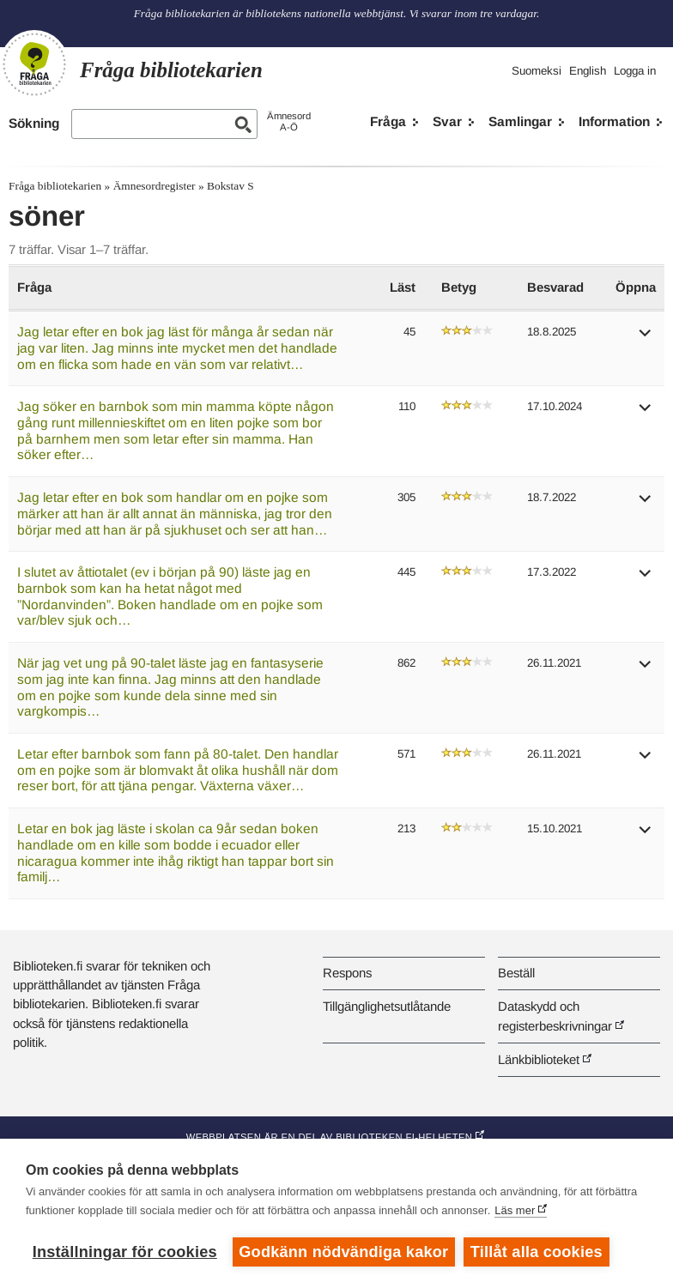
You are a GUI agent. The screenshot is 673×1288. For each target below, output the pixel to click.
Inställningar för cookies (125, 1252)
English (587, 70)
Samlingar (520, 121)
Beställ (516, 972)
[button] (645, 338)
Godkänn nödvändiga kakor (343, 1252)
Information (614, 121)
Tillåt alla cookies (536, 1252)
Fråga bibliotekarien (55, 185)
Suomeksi (536, 70)
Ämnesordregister (154, 185)
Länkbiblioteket (538, 1059)
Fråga (388, 121)
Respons (347, 972)
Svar (447, 121)
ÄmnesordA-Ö (289, 121)
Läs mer (514, 1210)
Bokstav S (230, 185)
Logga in (635, 70)
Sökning (34, 123)
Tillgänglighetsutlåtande (387, 1006)
